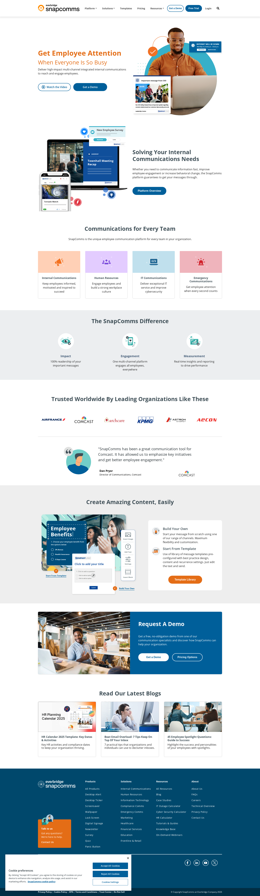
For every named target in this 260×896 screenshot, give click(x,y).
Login (208, 8)
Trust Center (105, 892)
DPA (71, 892)
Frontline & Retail (131, 840)
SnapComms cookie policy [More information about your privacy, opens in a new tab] (41, 881)
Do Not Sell (119, 892)
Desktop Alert (93, 794)
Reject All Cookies (110, 873)
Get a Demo (175, 8)
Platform (90, 8)
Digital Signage (94, 823)
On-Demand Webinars (169, 835)
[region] (68, 872)
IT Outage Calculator (168, 806)
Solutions (107, 8)
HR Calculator (164, 817)
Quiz (88, 840)
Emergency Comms (132, 811)
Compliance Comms (132, 806)
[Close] (128, 858)
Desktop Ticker (94, 800)
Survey (89, 835)
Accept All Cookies (110, 865)
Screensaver (92, 806)
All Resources (164, 788)
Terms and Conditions (86, 892)
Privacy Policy (199, 811)
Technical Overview (203, 806)
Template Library (185, 579)
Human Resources (131, 794)
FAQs (194, 794)
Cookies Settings (110, 882)
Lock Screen (92, 817)
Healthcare (127, 823)
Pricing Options (187, 657)
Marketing (127, 817)
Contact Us (47, 842)
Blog (158, 794)
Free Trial (194, 8)
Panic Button (92, 846)
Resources (156, 8)
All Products (92, 788)
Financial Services (131, 829)
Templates (126, 8)
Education (127, 835)
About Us (197, 788)
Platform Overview (149, 190)
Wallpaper (91, 811)
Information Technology (135, 800)
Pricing (141, 8)
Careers (196, 800)
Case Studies (163, 800)
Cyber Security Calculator (171, 811)
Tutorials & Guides (167, 823)
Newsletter (91, 829)
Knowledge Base (166, 829)
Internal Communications (136, 788)
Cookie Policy (60, 892)
